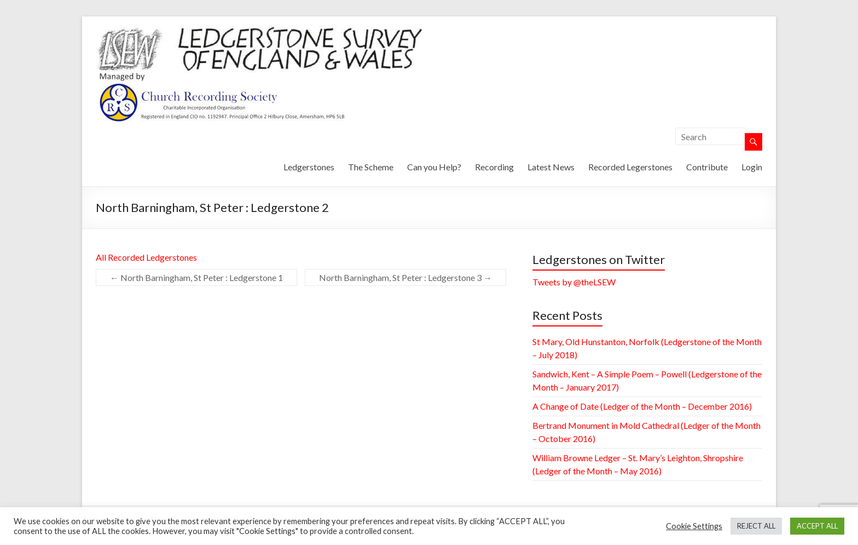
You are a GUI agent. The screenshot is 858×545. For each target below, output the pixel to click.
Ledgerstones (308, 167)
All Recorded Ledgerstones (146, 257)
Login (751, 167)
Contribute (707, 167)
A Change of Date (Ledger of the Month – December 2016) (642, 406)
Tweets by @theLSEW (574, 282)
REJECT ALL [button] (756, 525)
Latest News (551, 167)
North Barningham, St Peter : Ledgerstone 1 (196, 277)
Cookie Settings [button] (694, 526)
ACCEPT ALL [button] (817, 525)
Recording (494, 167)
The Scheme (370, 167)
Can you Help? (434, 167)
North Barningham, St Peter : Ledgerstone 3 (405, 277)
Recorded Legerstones (630, 167)
